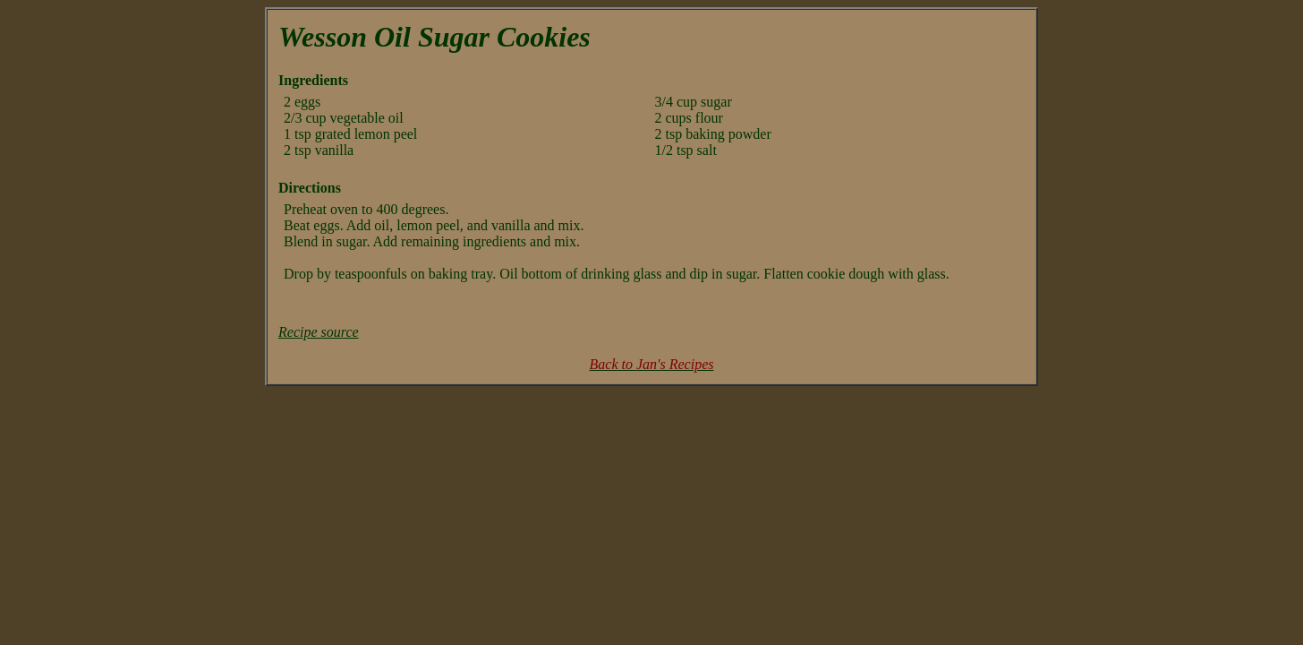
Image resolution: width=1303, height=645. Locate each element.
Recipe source (318, 332)
